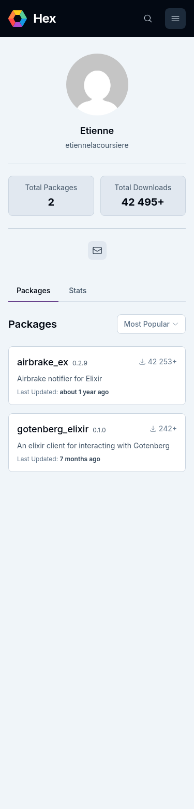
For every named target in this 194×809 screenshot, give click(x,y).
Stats (77, 290)
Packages (33, 290)
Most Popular (151, 323)
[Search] (148, 18)
